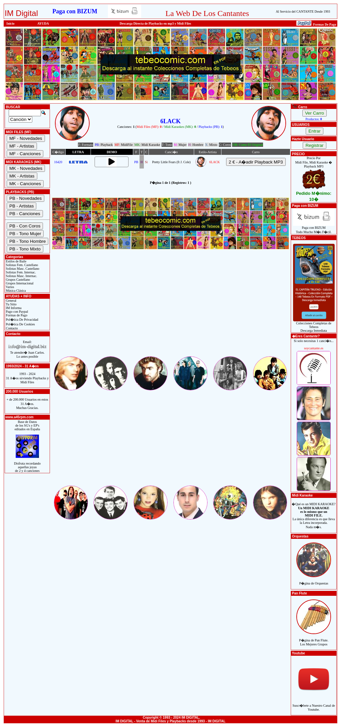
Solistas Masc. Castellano (22, 268)
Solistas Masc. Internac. (21, 276)
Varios (9, 287)
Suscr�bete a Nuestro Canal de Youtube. (313, 703)
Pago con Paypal (16, 311)
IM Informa (13, 308)
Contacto (11, 328)
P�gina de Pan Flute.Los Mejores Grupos (313, 638)
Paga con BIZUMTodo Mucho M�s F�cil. (314, 228)
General (10, 300)
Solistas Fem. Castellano (21, 265)
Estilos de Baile (15, 261)
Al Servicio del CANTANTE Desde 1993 (303, 11)
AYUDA (43, 23)
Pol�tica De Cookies (20, 324)
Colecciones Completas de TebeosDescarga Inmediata (314, 325)
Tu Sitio (10, 304)
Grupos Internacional (19, 283)
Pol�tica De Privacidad (21, 319)
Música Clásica (15, 290)
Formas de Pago (16, 315)
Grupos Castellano (17, 279)
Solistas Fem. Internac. (20, 272)
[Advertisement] (170, 308)
